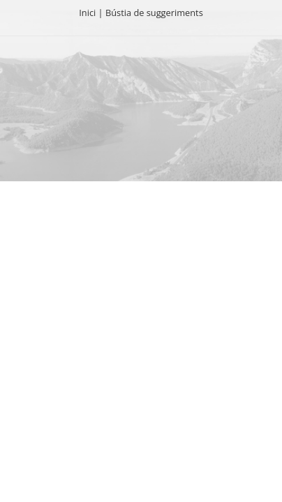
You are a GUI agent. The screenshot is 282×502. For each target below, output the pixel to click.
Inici (87, 12)
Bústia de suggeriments (154, 12)
